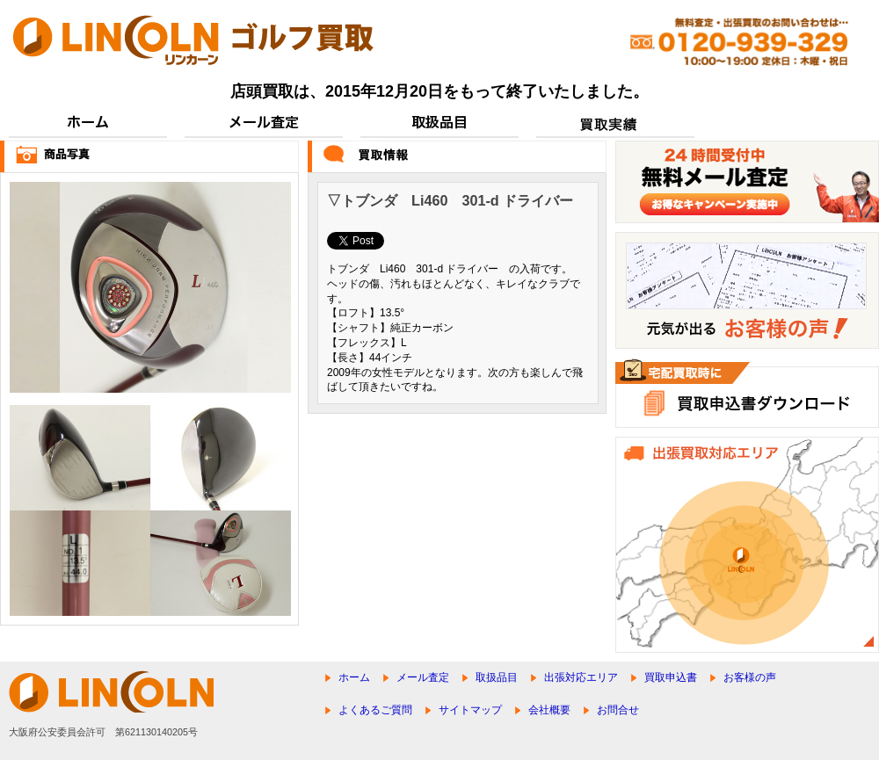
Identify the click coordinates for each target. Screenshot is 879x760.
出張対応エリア (581, 677)
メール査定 (422, 677)
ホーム (354, 677)
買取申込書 (670, 677)
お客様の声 (749, 677)
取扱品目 (497, 677)
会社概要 (549, 710)
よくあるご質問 (375, 710)
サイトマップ (470, 710)
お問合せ (618, 710)
